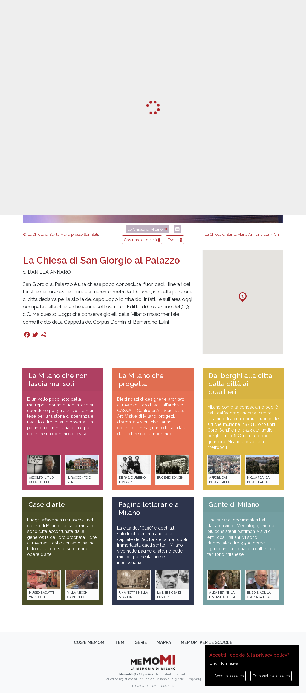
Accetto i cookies (229, 676)
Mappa (164, 642)
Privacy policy (144, 686)
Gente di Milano (234, 504)
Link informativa (223, 663)
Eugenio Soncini (170, 477)
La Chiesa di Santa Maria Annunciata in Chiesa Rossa (253, 234)
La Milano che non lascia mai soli (58, 380)
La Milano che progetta (141, 380)
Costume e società (142, 239)
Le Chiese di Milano (147, 229)
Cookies (167, 686)
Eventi (175, 239)
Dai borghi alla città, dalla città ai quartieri (241, 384)
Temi (120, 642)
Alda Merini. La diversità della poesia (222, 597)
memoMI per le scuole (206, 642)
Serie (141, 642)
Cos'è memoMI (89, 642)
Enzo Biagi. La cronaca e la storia (259, 597)
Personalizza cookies (271, 676)
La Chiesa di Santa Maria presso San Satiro (62, 234)
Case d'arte (46, 504)
